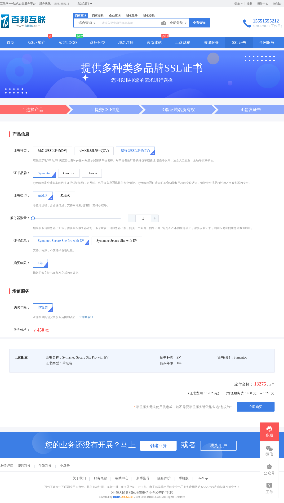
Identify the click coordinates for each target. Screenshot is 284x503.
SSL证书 (239, 42)
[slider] (96, 218)
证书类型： (21, 195)
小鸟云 (65, 465)
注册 (249, 3)
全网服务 (267, 42)
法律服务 (211, 42)
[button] (132, 218)
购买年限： (21, 263)
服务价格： (21, 330)
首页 (10, 42)
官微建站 (154, 42)
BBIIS (117, 497)
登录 (237, 3)
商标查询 (80, 15)
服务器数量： (20, 218)
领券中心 (262, 3)
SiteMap (202, 478)
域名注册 (132, 15)
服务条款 (100, 478)
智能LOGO (68, 42)
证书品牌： (21, 173)
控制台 (277, 3)
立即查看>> (86, 317)
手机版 (184, 478)
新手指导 (143, 478)
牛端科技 (45, 465)
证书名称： (21, 241)
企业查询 (114, 15)
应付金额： (243, 384)
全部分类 (178, 23)
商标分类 (97, 42)
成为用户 (218, 445)
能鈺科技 (24, 465)
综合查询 (87, 23)
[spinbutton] (143, 218)
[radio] (52, 151)
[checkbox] (43, 307)
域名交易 (149, 15)
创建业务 (158, 445)
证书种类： (21, 150)
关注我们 (85, 3)
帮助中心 (121, 478)
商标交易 (97, 15)
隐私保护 (164, 478)
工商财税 (182, 42)
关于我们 (79, 478)
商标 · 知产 (36, 42)
